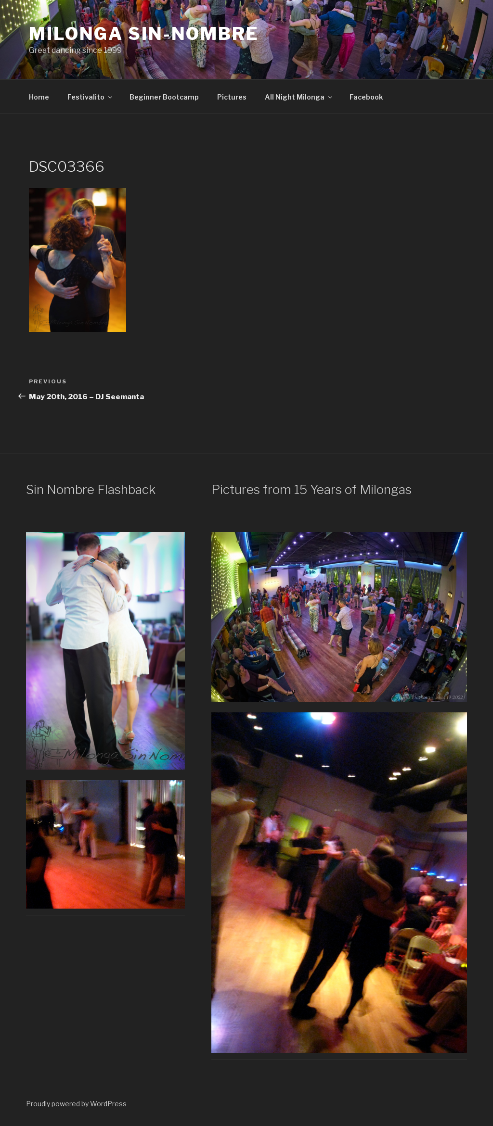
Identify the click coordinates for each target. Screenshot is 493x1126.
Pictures (231, 97)
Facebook (366, 97)
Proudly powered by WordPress (76, 1104)
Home (39, 97)
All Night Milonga (299, 97)
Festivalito (90, 97)
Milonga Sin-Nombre (144, 33)
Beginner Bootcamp (164, 97)
